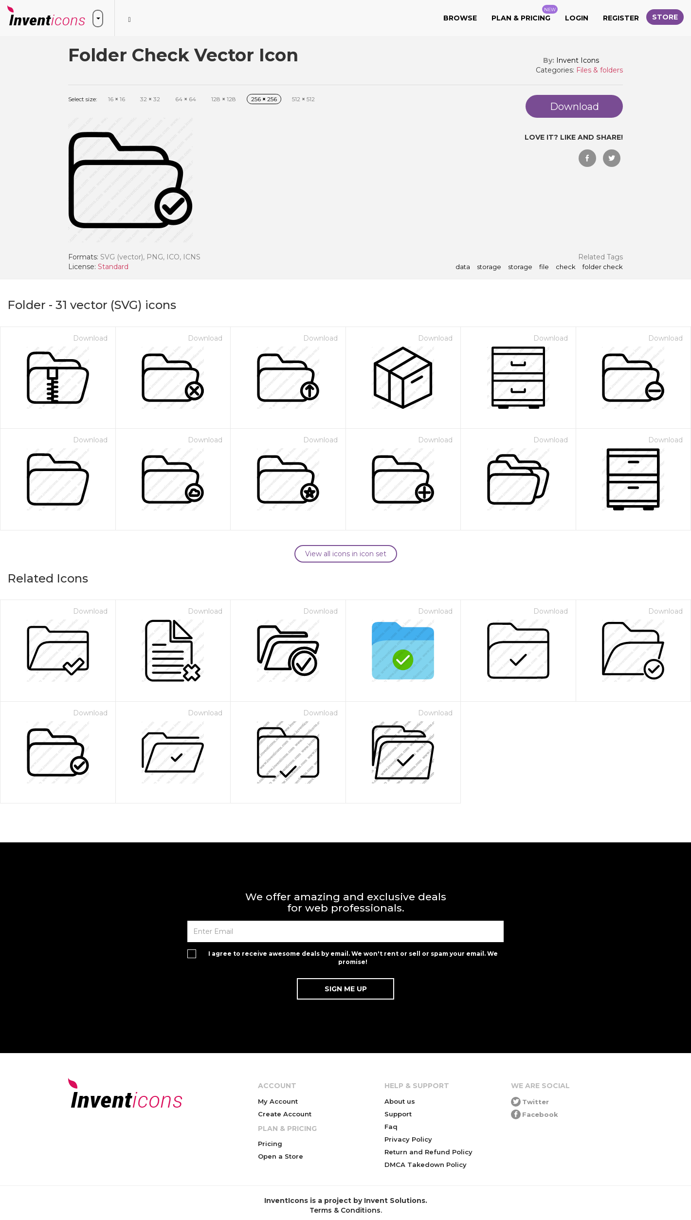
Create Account (284, 1114)
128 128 (223, 99)
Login (576, 18)
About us (399, 1101)
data (462, 267)
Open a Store (280, 1156)
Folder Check (602, 267)
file (544, 267)
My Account (278, 1101)
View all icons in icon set (345, 553)
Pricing (270, 1143)
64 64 (185, 99)
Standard (113, 266)
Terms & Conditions (345, 1210)
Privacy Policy (408, 1139)
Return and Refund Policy (428, 1152)
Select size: (82, 99)
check (566, 267)
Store (665, 17)
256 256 (264, 99)
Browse (460, 18)
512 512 (303, 99)
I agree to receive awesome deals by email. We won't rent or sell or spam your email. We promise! (353, 957)
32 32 (150, 99)
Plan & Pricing (524, 13)
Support (398, 1114)
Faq (391, 1126)
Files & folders (599, 70)
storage (489, 267)
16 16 (116, 99)
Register (621, 18)
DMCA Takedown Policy (425, 1164)
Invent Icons (577, 60)
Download (90, 338)
